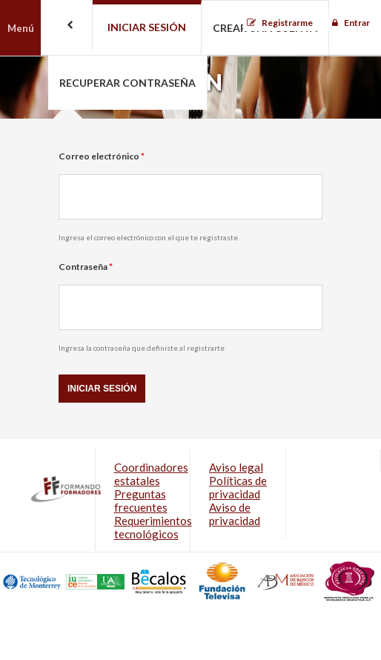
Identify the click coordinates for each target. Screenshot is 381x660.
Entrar (357, 22)
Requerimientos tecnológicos (153, 527)
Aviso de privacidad (234, 514)
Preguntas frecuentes (141, 500)
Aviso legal (236, 467)
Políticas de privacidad (238, 487)
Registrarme (287, 22)
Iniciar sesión (146, 27)
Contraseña (86, 266)
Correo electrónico (102, 156)
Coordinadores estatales (151, 474)
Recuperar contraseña (127, 82)
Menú (20, 28)
